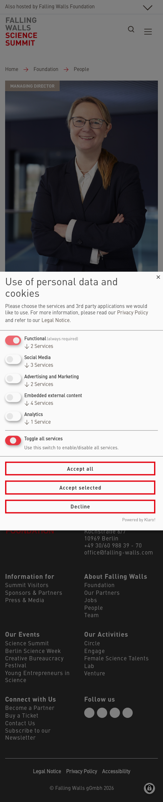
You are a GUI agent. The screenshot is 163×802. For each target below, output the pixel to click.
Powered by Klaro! (138, 520)
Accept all (80, 468)
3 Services (38, 365)
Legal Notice (55, 320)
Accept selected (80, 487)
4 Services (38, 403)
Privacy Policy (132, 313)
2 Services (38, 346)
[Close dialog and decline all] (158, 276)
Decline (80, 506)
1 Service (37, 422)
